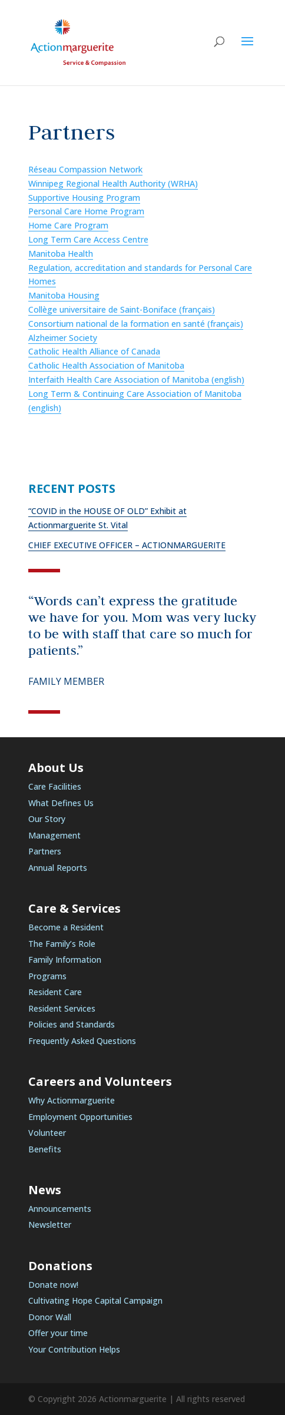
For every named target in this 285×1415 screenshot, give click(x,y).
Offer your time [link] (58, 1332)
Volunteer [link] (47, 1132)
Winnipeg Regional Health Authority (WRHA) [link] (113, 183)
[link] (78, 41)
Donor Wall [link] (49, 1317)
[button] (247, 48)
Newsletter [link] (49, 1224)
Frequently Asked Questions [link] (82, 1040)
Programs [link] (47, 976)
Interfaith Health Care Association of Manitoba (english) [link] (136, 379)
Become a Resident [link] (66, 927)
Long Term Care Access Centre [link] (88, 239)
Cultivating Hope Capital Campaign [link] (95, 1300)
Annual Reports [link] (57, 867)
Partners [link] (44, 851)
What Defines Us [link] (61, 802)
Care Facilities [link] (54, 786)
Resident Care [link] (55, 992)
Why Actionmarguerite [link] (71, 1100)
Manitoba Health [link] (60, 253)
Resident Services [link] (61, 1008)
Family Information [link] (64, 959)
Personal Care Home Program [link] (86, 211)
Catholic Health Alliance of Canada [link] (94, 351)
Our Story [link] (46, 818)
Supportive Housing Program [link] (84, 197)
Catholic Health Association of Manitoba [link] (106, 365)
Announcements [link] (59, 1208)
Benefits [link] (44, 1149)
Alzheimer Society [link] (62, 337)
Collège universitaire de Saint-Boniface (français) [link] (121, 309)
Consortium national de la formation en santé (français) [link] (135, 323)
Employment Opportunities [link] (80, 1116)
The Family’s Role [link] (61, 943)
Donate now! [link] (53, 1284)
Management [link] (54, 835)
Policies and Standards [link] (71, 1024)
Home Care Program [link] (68, 225)
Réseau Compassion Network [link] (85, 169)
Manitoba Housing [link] (64, 295)
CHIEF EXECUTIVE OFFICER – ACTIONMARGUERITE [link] (127, 545)
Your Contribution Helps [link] (74, 1349)
